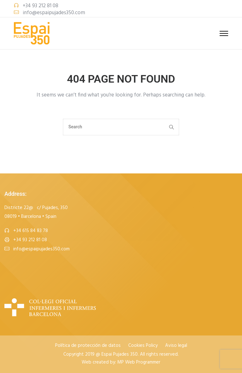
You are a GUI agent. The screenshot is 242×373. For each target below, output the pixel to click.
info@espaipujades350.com (54, 12)
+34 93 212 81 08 (40, 6)
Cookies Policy (143, 346)
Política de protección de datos (88, 346)
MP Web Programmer (138, 362)
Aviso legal (176, 346)
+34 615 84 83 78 (30, 231)
